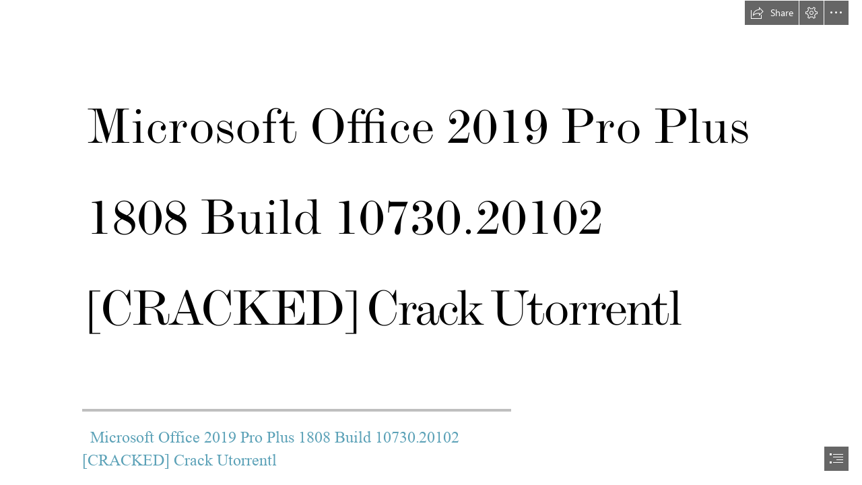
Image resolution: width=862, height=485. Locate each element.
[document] (431, 242)
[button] (772, 13)
